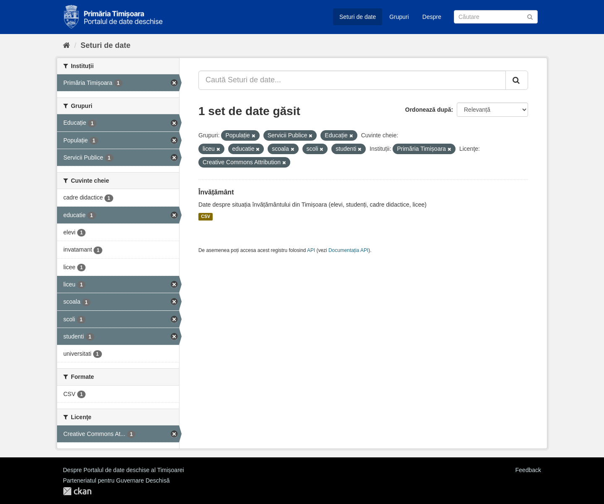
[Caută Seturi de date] (496, 17)
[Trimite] (530, 16)
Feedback (528, 470)
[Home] (66, 45)
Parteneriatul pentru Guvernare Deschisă (116, 480)
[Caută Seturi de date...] (352, 80)
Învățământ (216, 192)
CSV (205, 216)
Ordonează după (428, 109)
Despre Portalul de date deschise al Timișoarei (123, 470)
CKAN (77, 491)
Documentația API (348, 250)
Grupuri (399, 16)
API (311, 250)
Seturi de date (357, 16)
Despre (431, 16)
